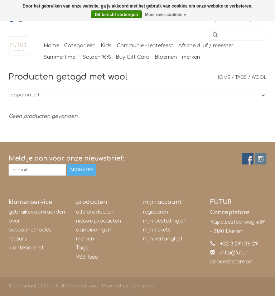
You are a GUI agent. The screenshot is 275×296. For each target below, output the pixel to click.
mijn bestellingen (164, 221)
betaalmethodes (30, 230)
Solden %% (97, 57)
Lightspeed (142, 285)
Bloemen (166, 57)
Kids (106, 45)
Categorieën (80, 45)
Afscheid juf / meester (205, 45)
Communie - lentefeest (145, 45)
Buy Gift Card (133, 57)
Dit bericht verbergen (116, 14)
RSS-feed (87, 257)
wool (259, 77)
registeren (155, 212)
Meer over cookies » (165, 14)
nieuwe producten (98, 221)
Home (51, 45)
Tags (241, 77)
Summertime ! (61, 57)
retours (18, 239)
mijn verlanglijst (163, 239)
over (14, 221)
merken (191, 57)
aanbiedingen (93, 230)
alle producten (95, 212)
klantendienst (26, 247)
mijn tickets (157, 230)
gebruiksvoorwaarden (37, 212)
